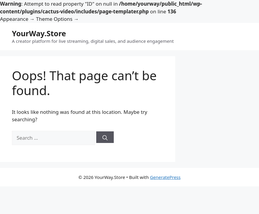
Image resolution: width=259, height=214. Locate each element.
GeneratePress (165, 177)
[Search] (105, 137)
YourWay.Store (39, 33)
